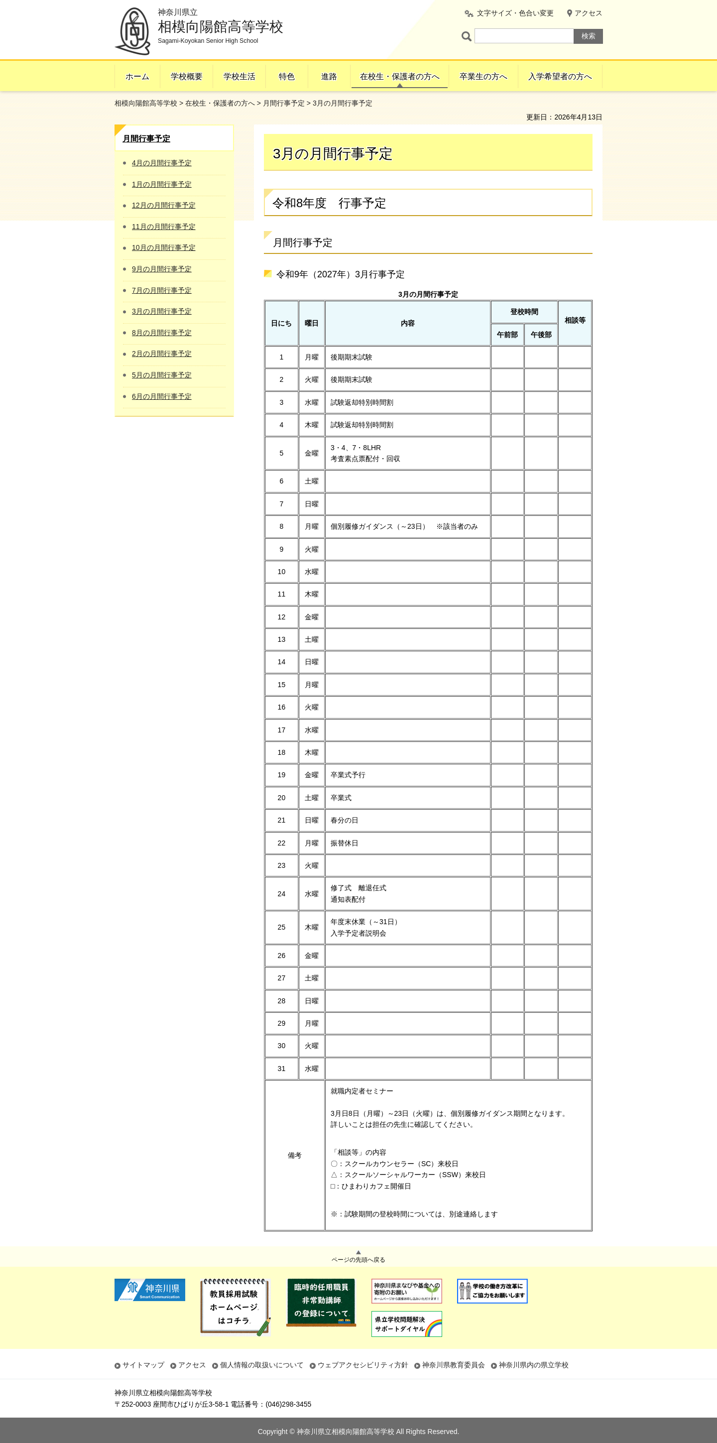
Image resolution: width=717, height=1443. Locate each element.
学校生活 (239, 76)
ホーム (137, 76)
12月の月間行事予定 (164, 205)
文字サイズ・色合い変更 (515, 13)
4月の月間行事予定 (162, 163)
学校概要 (187, 76)
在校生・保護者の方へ (400, 76)
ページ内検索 (468, 36)
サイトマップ (143, 1365)
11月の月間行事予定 (164, 227)
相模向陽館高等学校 (146, 103)
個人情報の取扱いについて (262, 1365)
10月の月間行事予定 (164, 247)
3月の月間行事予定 (162, 311)
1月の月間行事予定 (162, 184)
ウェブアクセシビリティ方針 (363, 1365)
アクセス (588, 13)
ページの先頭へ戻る (358, 1259)
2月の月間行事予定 (162, 354)
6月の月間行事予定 (162, 396)
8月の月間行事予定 (162, 333)
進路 (329, 76)
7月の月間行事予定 (162, 290)
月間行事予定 (284, 103)
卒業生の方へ (483, 76)
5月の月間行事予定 (162, 375)
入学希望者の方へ (560, 76)
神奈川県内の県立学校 (534, 1365)
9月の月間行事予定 (162, 269)
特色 (287, 76)
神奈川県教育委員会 (453, 1365)
